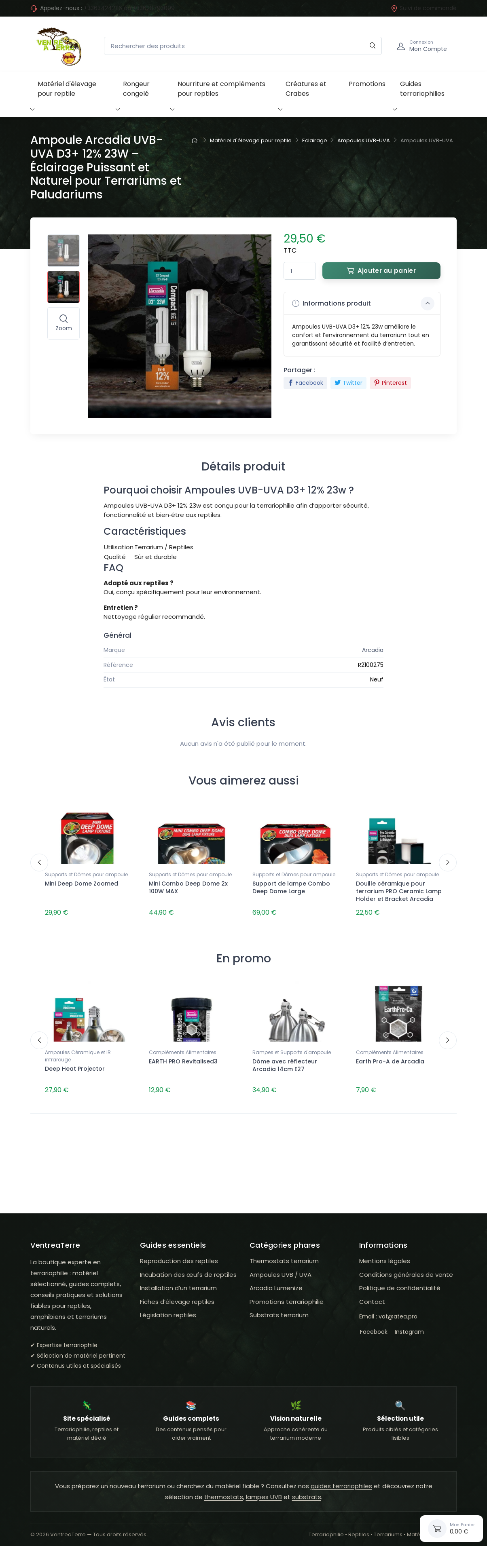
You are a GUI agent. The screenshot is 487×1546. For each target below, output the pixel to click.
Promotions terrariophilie (287, 1297)
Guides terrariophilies (422, 88)
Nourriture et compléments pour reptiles (221, 88)
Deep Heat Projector (75, 1066)
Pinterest (390, 383)
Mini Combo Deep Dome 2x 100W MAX (188, 887)
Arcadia (372, 650)
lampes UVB (264, 1492)
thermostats (223, 1492)
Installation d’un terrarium (178, 1283)
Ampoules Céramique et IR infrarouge (78, 1053)
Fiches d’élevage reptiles (177, 1297)
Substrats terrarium (279, 1310)
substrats (306, 1492)
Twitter (348, 383)
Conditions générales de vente (406, 1270)
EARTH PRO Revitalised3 (183, 1059)
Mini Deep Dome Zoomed (81, 884)
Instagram (408, 1327)
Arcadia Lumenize (276, 1283)
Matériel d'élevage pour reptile (67, 88)
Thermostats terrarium (284, 1256)
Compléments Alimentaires (182, 1049)
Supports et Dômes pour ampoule (86, 874)
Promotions (367, 84)
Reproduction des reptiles (179, 1256)
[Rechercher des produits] (243, 46)
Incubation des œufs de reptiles (188, 1270)
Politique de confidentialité (399, 1283)
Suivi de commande (424, 8)
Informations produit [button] (363, 303)
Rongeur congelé (136, 88)
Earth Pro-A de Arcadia (390, 1059)
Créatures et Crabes (306, 88)
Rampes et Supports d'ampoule (291, 1049)
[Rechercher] (373, 46)
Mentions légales (384, 1256)
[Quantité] (300, 271)
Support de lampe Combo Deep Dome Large (291, 887)
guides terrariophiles (341, 1481)
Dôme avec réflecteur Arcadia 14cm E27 (284, 1063)
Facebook (305, 383)
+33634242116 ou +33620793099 (129, 8)
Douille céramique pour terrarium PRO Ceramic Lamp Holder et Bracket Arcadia (399, 891)
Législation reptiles (168, 1310)
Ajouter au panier (381, 270)
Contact (372, 1297)
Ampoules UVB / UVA (280, 1270)
